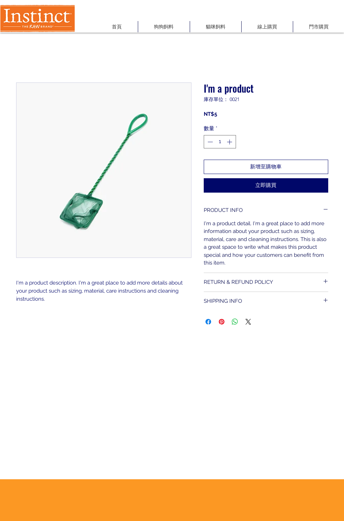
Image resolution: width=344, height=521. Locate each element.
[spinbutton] (219, 141)
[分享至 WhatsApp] (235, 322)
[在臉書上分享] (208, 322)
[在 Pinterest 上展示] (221, 322)
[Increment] (230, 141)
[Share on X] (248, 322)
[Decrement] (209, 141)
